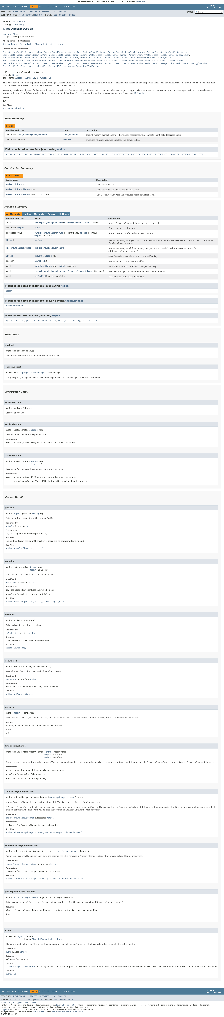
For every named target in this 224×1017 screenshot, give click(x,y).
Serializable (27, 44)
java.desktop (18, 21)
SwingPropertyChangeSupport (32, 134)
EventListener (53, 44)
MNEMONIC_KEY (138, 154)
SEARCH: (190, 12)
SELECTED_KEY (161, 154)
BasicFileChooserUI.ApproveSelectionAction (26, 55)
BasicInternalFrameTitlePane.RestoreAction (120, 60)
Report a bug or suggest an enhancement (19, 1003)
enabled (67, 139)
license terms (140, 2)
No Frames (44, 12)
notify (52, 320)
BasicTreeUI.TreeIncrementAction (125, 63)
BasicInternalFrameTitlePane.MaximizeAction (27, 60)
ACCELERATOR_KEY (14, 154)
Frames (33, 12)
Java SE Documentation (66, 1005)
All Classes (60, 12)
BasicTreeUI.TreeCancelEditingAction (56, 63)
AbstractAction (14, 184)
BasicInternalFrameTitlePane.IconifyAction (148, 58)
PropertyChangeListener (76, 223)
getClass (30, 320)
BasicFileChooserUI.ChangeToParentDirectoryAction (125, 55)
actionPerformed (14, 306)
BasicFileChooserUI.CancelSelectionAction (74, 55)
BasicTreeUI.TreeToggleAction (191, 63)
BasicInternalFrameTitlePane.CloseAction (101, 58)
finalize (19, 320)
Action (65, 44)
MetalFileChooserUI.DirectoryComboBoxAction (62, 66)
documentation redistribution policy (67, 1012)
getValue (39, 256)
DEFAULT (52, 154)
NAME (149, 154)
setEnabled (40, 276)
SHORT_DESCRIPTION (180, 154)
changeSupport (70, 134)
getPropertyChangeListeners (49, 248)
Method (38, 15)
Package (25, 7)
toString (75, 320)
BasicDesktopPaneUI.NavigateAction (135, 52)
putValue (39, 266)
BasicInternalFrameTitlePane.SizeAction (166, 60)
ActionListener (11, 44)
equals (9, 320)
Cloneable (40, 44)
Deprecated (56, 7)
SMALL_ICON (197, 154)
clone (37, 228)
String (26, 189)
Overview (5, 7)
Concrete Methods (58, 214)
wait (84, 320)
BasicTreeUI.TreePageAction (159, 63)
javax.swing (18, 24)
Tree (46, 7)
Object (15, 75)
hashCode (42, 320)
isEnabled (39, 261)
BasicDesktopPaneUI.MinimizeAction (96, 52)
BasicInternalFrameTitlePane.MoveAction (73, 60)
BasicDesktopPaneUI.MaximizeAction (57, 52)
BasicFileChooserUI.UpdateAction (60, 58)
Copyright (5, 1010)
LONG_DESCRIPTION (120, 154)
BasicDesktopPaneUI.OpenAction (171, 52)
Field (21, 15)
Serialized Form (19, 108)
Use (41, 7)
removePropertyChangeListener (50, 271)
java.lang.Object (11, 34)
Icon (40, 194)
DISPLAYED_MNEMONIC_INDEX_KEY (74, 154)
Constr (29, 15)
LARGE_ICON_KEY (100, 154)
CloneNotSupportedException (47, 939)
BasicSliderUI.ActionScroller (19, 63)
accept (9, 291)
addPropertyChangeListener (48, 223)
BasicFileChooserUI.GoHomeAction (171, 55)
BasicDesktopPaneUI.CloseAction (20, 52)
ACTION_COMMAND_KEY (35, 154)
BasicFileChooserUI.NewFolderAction (22, 58)
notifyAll (63, 320)
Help (73, 7)
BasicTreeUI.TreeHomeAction (92, 63)
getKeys (38, 240)
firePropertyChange (44, 233)
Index (66, 7)
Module (15, 7)
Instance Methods (34, 214)
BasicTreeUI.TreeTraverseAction (20, 66)
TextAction (93, 66)
